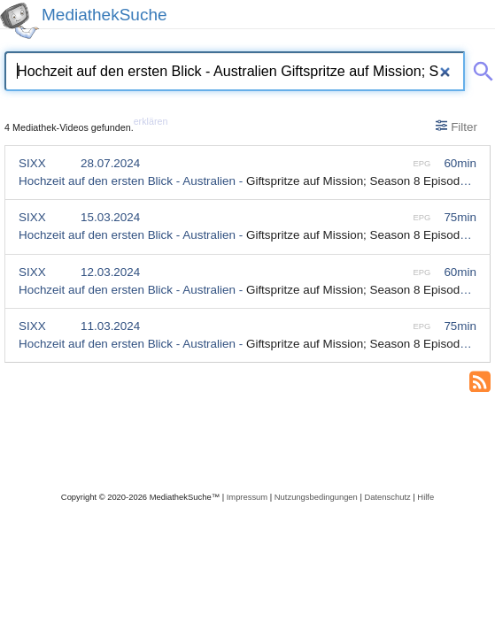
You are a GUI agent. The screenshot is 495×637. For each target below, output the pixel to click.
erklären (151, 121)
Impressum (247, 497)
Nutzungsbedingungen (316, 497)
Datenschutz (387, 497)
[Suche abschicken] (480, 68)
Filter (456, 126)
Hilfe (425, 497)
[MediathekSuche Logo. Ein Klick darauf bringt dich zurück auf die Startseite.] (19, 21)
